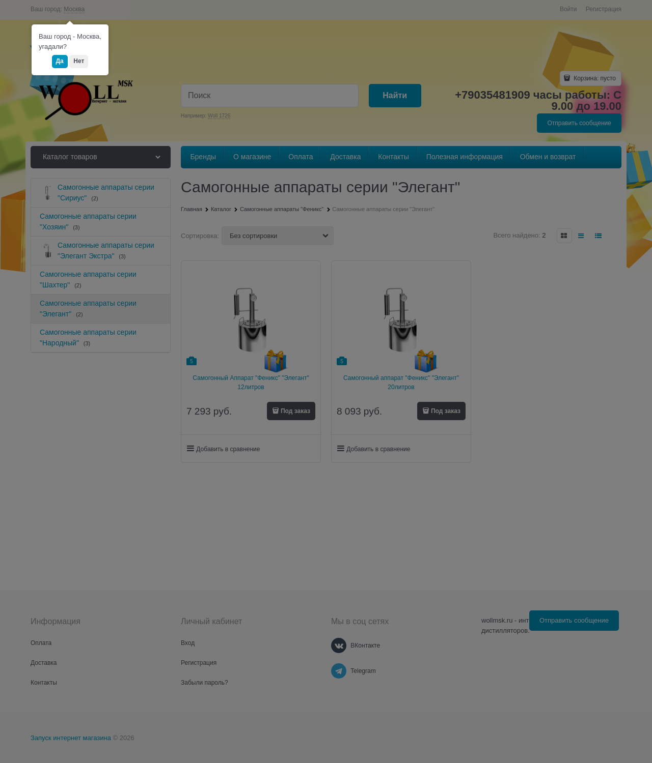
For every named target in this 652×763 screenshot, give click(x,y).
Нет (78, 61)
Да (60, 61)
